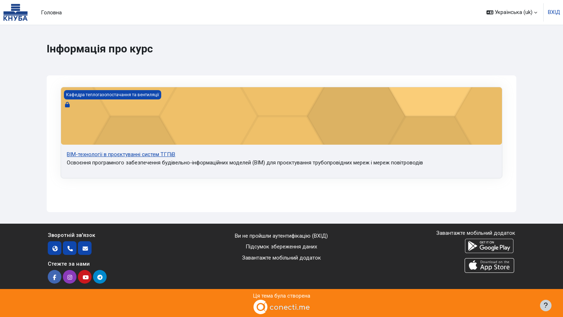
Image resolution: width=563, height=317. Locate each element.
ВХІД (554, 12)
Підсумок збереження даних (281, 246)
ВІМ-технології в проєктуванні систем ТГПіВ (121, 154)
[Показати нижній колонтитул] (546, 305)
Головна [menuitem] (51, 12)
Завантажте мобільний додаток (281, 258)
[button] (512, 12)
